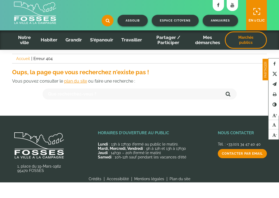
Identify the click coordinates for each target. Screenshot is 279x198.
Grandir (74, 40)
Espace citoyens (175, 20)
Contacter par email (242, 153)
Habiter (49, 40)
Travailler (131, 40)
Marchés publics (245, 40)
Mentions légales (149, 179)
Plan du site (180, 179)
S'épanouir (101, 40)
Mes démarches (207, 40)
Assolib (133, 20)
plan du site (75, 81)
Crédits (95, 179)
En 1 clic (257, 15)
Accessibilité (118, 179)
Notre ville (24, 40)
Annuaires (220, 20)
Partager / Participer (168, 40)
